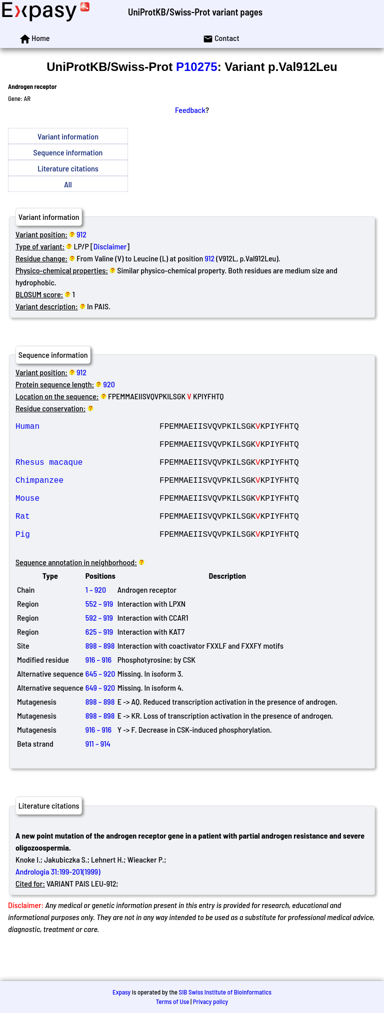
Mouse (88, 515)
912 (81, 234)
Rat (88, 537)
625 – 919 (99, 659)
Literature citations (68, 168)
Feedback (190, 109)
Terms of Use (173, 1002)
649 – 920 (100, 715)
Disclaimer (110, 246)
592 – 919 (99, 645)
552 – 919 (99, 631)
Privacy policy (210, 1002)
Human (88, 427)
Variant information (68, 136)
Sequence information (68, 152)
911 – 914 (98, 771)
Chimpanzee (88, 493)
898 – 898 (100, 673)
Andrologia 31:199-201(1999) (58, 899)
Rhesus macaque (88, 471)
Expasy (121, 992)
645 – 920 (100, 701)
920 (109, 384)
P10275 (197, 66)
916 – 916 (99, 687)
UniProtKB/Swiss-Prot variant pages (195, 11)
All (68, 184)
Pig (88, 559)
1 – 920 (96, 617)
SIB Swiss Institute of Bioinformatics (225, 992)
